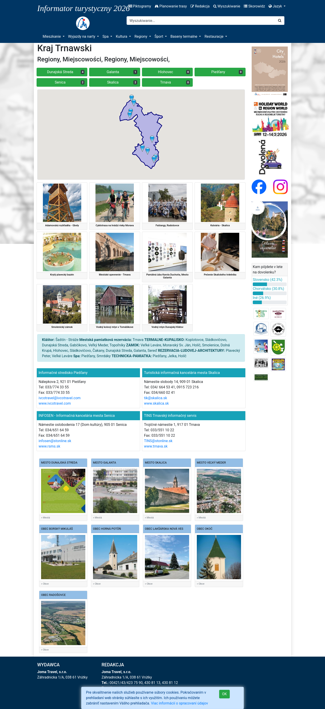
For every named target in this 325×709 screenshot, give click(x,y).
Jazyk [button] (276, 6)
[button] (147, 151)
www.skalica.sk (156, 403)
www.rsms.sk (49, 446)
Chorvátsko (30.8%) (268, 289)
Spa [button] (105, 36)
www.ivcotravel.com (55, 403)
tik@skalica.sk (155, 398)
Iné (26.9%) (262, 298)
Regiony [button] (141, 36)
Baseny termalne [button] (184, 36)
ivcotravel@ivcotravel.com (60, 398)
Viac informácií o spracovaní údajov (179, 703)
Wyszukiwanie (226, 6)
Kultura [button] (122, 36)
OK (224, 694)
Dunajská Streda (66, 72)
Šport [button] (159, 36)
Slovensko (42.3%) (267, 280)
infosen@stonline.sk (55, 441)
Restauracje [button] (214, 36)
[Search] (201, 20)
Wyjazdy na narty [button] (82, 36)
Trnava (175, 82)
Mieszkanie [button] (52, 36)
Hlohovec (174, 72)
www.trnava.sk (155, 446)
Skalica (122, 82)
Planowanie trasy (171, 6)
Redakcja (200, 6)
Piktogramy (139, 6)
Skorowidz (254, 6)
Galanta (122, 72)
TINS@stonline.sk (158, 441)
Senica (70, 82)
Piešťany (227, 72)
